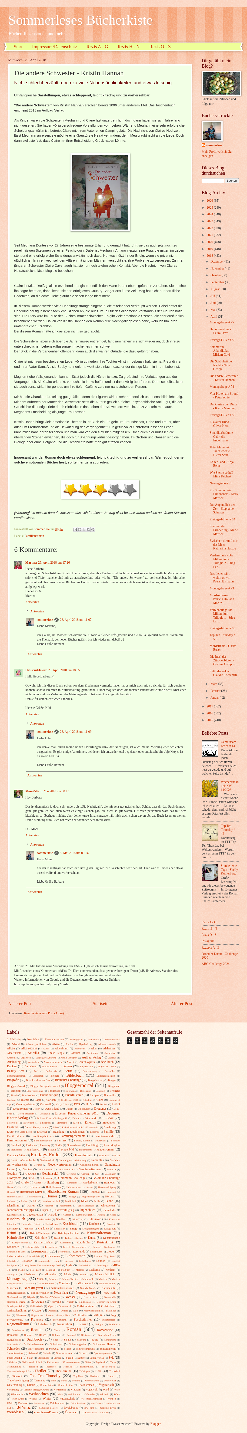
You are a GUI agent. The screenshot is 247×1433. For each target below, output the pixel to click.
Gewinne (30, 1173)
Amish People (55, 1053)
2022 (210, 228)
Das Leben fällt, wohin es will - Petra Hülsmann (222, 577)
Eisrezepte (62, 1122)
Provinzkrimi (60, 1319)
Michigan (12, 1274)
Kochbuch (70, 1223)
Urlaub (31, 1385)
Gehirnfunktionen (89, 1164)
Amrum (75, 1053)
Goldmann (46, 1178)
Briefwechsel (29, 1095)
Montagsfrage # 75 (222, 322)
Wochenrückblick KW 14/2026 (230, 785)
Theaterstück (108, 1366)
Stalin (30, 1357)
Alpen (46, 1048)
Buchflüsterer (74, 1095)
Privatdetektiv (15, 1319)
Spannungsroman (103, 1353)
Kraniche (28, 1228)
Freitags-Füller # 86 (222, 340)
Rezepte (37, 1330)
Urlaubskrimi (47, 1385)
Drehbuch (45, 1113)
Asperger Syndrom (46, 1057)
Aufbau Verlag (91, 1057)
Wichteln (104, 1394)
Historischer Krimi (31, 1191)
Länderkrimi (84, 1265)
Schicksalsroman (33, 1344)
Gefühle (37, 1164)
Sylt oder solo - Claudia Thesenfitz (223, 673)
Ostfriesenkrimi (86, 1306)
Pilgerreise (36, 1315)
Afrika (56, 1044)
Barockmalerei (49, 1066)
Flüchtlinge (92, 1145)
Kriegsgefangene (90, 1228)
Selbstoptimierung (85, 1348)
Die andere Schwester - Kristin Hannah (223, 378)
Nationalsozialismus (62, 1288)
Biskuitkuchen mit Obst (38, 1080)
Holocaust (111, 1191)
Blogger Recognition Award (45, 1086)
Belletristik (51, 1071)
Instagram (208, 941)
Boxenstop (85, 1090)
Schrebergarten (78, 1344)
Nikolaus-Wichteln (50, 1297)
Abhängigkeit (76, 1039)
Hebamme (34, 1187)
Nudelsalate (85, 1301)
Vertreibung (60, 1389)
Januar (215, 697)
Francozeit (16, 1149)
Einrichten (45, 1122)
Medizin (110, 1269)
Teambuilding (14, 1366)
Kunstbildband (111, 1237)
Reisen (83, 1324)
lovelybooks (71, 1407)
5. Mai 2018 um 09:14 (74, 853)
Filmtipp (115, 1140)
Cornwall (45, 1104)
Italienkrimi (66, 1205)
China (100, 1099)
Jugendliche (109, 1210)
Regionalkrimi (18, 1324)
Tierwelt (17, 1376)
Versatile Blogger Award (36, 1389)
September (217, 282)
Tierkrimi (114, 1371)
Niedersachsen (14, 1297)
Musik (40, 1279)
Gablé (14, 1160)
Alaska (69, 1044)
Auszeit (71, 1062)
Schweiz (54, 1348)
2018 (210, 255)
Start (18, 46)
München (12, 1288)
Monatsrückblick (105, 1274)
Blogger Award (16, 1086)
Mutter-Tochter (70, 1279)
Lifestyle (11, 1260)
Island (109, 1201)
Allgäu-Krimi (29, 1048)
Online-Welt (36, 1306)
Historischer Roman (63, 1191)
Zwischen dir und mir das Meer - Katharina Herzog (223, 544)
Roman (73, 1329)
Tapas (113, 1362)
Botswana (71, 1090)
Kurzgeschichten (43, 1242)
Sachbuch (34, 1339)
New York (110, 1292)
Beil (36, 1071)
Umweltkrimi (92, 1380)
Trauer (111, 1376)
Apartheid (26, 1057)
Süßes (88, 1362)
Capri (38, 1099)
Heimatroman (74, 1187)
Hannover (109, 1182)
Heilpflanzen (53, 1187)
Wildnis (33, 1398)
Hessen (89, 1187)
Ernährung (110, 1127)
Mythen (30, 1283)
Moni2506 (32, 791)
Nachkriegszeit (33, 1288)
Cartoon (51, 1099)
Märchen (64, 1283)
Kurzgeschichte (20, 1242)
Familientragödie (43, 1140)
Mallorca (94, 1269)
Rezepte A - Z (210, 947)
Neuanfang (61, 1292)
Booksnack (54, 1090)
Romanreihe (105, 1330)
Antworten (32, 602)
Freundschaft (83, 1155)
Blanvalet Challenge (68, 1080)
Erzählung (58, 1131)
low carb (89, 1407)
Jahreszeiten (108, 1205)
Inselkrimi (70, 1201)
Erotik (10, 1131)
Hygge (72, 1196)
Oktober (216, 275)
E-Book (108, 1118)
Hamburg (53, 1182)
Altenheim (79, 1048)
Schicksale (12, 1344)
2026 (210, 200)
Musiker (53, 1279)
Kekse (113, 1214)
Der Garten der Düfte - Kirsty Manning (223, 406)
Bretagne (115, 1090)
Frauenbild (67, 1149)
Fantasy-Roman (82, 1140)
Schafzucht (110, 1339)
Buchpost (95, 1095)
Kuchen (79, 1237)
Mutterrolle (88, 1279)
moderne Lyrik (108, 1407)
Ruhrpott (56, 1335)
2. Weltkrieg (14, 1039)
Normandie (110, 1297)
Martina (31, 562)
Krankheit (43, 1228)
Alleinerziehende (107, 1044)
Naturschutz (108, 1288)
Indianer (11, 1201)
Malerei (80, 1269)
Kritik (57, 1237)
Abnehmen (93, 1039)
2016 (210, 713)
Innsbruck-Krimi (51, 1201)
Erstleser (42, 1131)
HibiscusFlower (36, 670)
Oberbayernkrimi (16, 1306)
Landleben (13, 1247)
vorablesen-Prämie (46, 1412)
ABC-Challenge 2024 (216, 964)
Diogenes (100, 1108)
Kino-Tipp (77, 1219)
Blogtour (16, 1090)
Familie (108, 1131)
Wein (60, 1394)
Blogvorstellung (35, 1090)
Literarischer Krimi (48, 1260)
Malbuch (65, 1269)
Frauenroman (105, 1149)
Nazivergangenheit (16, 1292)
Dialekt (69, 1108)
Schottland (56, 1344)
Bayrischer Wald (107, 1066)
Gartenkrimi (47, 1160)
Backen (12, 1066)
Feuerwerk (100, 1140)
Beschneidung (90, 1071)
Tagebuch (101, 1362)
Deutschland (52, 1108)
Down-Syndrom (26, 1113)
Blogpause (114, 1086)
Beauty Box (15, 1071)
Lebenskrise (51, 1247)
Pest (9, 1315)
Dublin (76, 1118)
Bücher (25, 1099)
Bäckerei (11, 1099)
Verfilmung (13, 1389)
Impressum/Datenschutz (54, 46)
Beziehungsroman (16, 1075)
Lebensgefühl (32, 1247)
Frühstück (104, 1155)
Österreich (71, 1412)
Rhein (57, 1330)
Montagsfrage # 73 (222, 588)
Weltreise (90, 1394)
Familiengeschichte (72, 1136)
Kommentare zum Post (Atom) (44, 1013)
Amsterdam (92, 1053)
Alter (94, 1048)
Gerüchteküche (65, 1169)
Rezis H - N (129, 46)
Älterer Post (181, 1003)
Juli (213, 296)
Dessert (36, 1108)
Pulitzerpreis (108, 1319)
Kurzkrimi (65, 1242)
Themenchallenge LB (18, 1371)
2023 (210, 221)
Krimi (11, 1233)
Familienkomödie (104, 1136)
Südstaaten (52, 1362)
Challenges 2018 (70, 1099)
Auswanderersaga (53, 1062)
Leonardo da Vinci (16, 1251)
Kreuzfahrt (59, 1228)
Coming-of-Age (25, 1104)
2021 (210, 235)
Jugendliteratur (14, 1214)
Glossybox (14, 1178)
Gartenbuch (28, 1160)
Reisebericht (45, 1324)
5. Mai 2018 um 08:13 (54, 791)
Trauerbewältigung (18, 1380)
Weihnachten (39, 1394)
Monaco (84, 1274)
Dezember (217, 261)
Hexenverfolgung (107, 1187)
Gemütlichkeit (45, 1169)
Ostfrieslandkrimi (17, 1310)
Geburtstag (80, 1160)
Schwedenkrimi (36, 1348)
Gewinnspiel (50, 1173)
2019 (210, 249)
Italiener (49, 1205)
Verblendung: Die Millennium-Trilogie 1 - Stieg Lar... (222, 615)
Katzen (101, 1214)
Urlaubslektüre (65, 1385)
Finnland (16, 1145)
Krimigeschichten (68, 1233)
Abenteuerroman (54, 1039)
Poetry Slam (63, 1315)
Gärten (37, 1182)
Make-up (51, 1269)
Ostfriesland (108, 1306)
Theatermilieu (87, 1366)
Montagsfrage (17, 1278)
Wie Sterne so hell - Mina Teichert (222, 474)
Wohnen (111, 1398)
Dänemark (90, 1118)
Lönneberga (101, 1265)
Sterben (58, 1357)
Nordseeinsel (91, 1297)
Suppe (81, 1357)
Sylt (111, 1357)
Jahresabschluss (86, 1205)
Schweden (13, 1348)
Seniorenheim (108, 1348)
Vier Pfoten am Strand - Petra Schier (224, 395)
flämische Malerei (48, 1407)
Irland (84, 1201)
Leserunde (79, 1251)
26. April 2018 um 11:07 (76, 619)
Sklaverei (33, 1353)
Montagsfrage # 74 (222, 386)
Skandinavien (15, 1353)
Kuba (68, 1237)
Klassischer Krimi (30, 1224)
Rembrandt (114, 1324)
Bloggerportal (79, 1085)
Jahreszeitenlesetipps (20, 1210)
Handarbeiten (90, 1182)
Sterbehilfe (43, 1357)
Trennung (39, 1380)
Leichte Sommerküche (75, 1247)
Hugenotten (35, 1196)
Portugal (98, 1315)
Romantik (12, 1335)
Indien (24, 1201)
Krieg (73, 1228)
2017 (210, 706)
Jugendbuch (87, 1210)
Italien (31, 1205)
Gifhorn (85, 1173)
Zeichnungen (57, 1403)
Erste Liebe (26, 1131)
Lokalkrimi (85, 1260)
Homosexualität (15, 1196)
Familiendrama (15, 1136)
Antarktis (12, 1057)
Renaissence (18, 1330)
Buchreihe (110, 1095)
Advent (15, 1044)
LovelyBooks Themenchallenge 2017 (41, 1265)
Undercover (110, 1380)
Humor (51, 1196)
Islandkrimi (13, 1205)
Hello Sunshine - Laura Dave (220, 331)
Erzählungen (77, 1131)
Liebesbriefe (33, 1256)
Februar (215, 691)
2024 (210, 214)
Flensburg (45, 1145)
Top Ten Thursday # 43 (228, 829)
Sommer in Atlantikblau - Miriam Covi (220, 350)
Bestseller (110, 1071)
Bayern (67, 1066)
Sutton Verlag (97, 1357)
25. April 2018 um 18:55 (64, 670)
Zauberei (23, 1403)
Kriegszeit (110, 1228)
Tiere (98, 1371)
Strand (69, 1357)
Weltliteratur (74, 1394)
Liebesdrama (52, 1256)
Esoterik (94, 1131)
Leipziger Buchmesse (104, 1247)
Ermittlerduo (92, 1127)
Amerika (33, 1053)
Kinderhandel (44, 1219)
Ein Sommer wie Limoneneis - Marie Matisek (224, 494)
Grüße (25, 1182)
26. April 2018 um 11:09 (76, 731)
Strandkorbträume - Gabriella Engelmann (222, 436)
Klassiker (95, 1219)
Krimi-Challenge (40, 1233)
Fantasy (62, 1140)
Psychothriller (83, 1319)
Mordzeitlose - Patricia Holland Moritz (222, 599)
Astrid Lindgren (68, 1057)
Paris (76, 1310)
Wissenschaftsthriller (91, 1398)
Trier (53, 1380)
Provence (37, 1319)
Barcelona (30, 1066)
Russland (71, 1335)
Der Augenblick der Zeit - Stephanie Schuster (222, 508)
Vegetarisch (106, 1385)
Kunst (92, 1237)
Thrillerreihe (63, 1371)
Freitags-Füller (46, 1154)
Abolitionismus (112, 1039)
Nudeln (70, 1301)
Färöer (116, 1155)
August (215, 289)
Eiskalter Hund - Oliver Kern (220, 424)
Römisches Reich (106, 1335)
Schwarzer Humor (104, 1344)
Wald (106, 1389)
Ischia (97, 1201)
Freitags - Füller (16, 1155)
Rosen (42, 1335)
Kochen (94, 1224)
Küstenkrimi (105, 1242)
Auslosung (14, 1062)
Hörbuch (110, 1196)
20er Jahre (33, 1039)
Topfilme (78, 1376)
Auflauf (112, 1057)
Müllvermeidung (107, 1283)
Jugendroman (35, 1214)
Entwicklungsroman (36, 1127)
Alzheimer (109, 1048)
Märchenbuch (85, 1283)
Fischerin (31, 1145)
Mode (67, 1274)
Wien (117, 1394)
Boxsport (100, 1090)
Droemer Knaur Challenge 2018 (76, 1113)
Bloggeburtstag (96, 1080)
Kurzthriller (83, 1242)
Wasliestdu (17, 1394)
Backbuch (107, 1062)
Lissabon (27, 1260)
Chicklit (87, 1099)
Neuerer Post (19, 1003)
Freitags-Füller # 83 (222, 628)
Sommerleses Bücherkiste (80, 20)
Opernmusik (65, 1306)
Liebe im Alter (15, 1256)
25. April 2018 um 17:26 (54, 562)
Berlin (68, 1071)
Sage (55, 1339)
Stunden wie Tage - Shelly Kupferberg (229, 869)
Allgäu (11, 1048)
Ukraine (76, 1380)
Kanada (52, 1214)
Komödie (111, 1224)
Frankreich (33, 1149)
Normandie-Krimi (16, 1301)
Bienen (54, 1075)
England (12, 1127)
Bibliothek (38, 1075)
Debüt (116, 1104)
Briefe (14, 1095)
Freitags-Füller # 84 (222, 519)
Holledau (95, 1191)
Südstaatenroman (71, 1362)
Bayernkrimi (86, 1066)
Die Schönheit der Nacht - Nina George (221, 365)
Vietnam (75, 1389)
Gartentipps (65, 1160)
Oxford (64, 1310)
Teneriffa (67, 1366)
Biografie (13, 1080)
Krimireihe (15, 1237)
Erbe (55, 1127)
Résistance (86, 1335)
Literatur (68, 1260)
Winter (47, 1398)
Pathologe (111, 1310)
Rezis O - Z (160, 46)
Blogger (112, 1080)
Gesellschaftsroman (90, 1169)
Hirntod (11, 1191)
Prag (113, 1315)
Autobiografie (87, 1062)
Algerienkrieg (85, 1044)
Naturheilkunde (88, 1288)
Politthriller (81, 1315)
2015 (210, 720)
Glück (31, 1178)
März (214, 684)
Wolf (10, 1403)
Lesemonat (39, 1251)
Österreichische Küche (97, 1412)
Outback (52, 1310)
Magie (21, 1269)
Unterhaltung (14, 1385)
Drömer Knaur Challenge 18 (52, 1118)
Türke (64, 1380)
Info (35, 1201)
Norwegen (37, 1301)
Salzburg (81, 1339)
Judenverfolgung (64, 1210)
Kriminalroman (99, 1233)
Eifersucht (28, 1122)
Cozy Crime (62, 1104)
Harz (20, 1187)
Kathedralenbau (84, 1214)
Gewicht (111, 1169)
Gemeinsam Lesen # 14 (228, 744)
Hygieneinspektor (90, 1196)
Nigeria (31, 1297)
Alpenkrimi (61, 1048)
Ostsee (36, 1310)
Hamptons (72, 1182)
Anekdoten (109, 1053)
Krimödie (41, 1237)
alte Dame (96, 1403)
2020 (210, 242)
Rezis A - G (97, 46)
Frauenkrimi (85, 1149)
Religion (99, 1324)
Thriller (40, 1371)
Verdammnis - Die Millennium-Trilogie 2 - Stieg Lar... (222, 561)
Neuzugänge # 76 (221, 483)
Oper (50, 1306)
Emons (89, 1122)
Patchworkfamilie (92, 1310)
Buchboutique (49, 1095)
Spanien (83, 1353)
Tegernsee (50, 1366)
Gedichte (97, 1160)
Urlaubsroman (85, 1385)
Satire (95, 1339)
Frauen (52, 1149)
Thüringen (84, 1371)
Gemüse (27, 1169)
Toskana (94, 1376)
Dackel (103, 1104)
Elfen (76, 1122)
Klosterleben (51, 1224)
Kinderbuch (16, 1219)
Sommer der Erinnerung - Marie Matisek (224, 530)
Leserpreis (63, 1251)
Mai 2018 (35, 1269)
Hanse (10, 1187)
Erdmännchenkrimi (72, 1127)
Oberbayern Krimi (106, 1301)
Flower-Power (74, 1145)
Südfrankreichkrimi (32, 1362)
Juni (213, 303)
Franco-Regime (112, 1145)
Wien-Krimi (18, 1398)
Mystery (102, 1279)
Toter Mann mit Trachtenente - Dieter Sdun (221, 451)
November (217, 268)
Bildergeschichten (106, 1075)
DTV (89, 1104)
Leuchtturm (96, 1251)
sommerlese (45, 619)
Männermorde (46, 1283)
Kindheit (61, 1219)
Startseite (101, 1003)
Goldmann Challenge (72, 1178)
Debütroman (20, 1108)
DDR (77, 1104)
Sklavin (47, 1353)
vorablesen (15, 1412)
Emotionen (108, 1122)
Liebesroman (75, 1256)
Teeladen (33, 1366)
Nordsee (70, 1297)
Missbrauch (30, 1274)
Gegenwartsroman (59, 1164)
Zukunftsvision (78, 1403)
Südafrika (12, 1362)
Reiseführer (64, 1324)
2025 (210, 207)
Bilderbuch (74, 1075)
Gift (97, 1173)
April (214, 316)
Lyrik (69, 1265)
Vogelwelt (91, 1389)
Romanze (29, 1335)
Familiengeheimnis (42, 1136)
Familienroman (34, 536)
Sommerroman (64, 1353)
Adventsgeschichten (36, 1044)
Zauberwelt (39, 1403)
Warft (117, 1389)
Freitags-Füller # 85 (222, 415)
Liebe (110, 1251)
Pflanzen (21, 1315)
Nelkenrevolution (40, 1292)
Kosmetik (12, 1228)
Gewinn (12, 1173)
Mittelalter (51, 1274)
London (100, 1260)
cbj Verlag (23, 1407)
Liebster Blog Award (105, 1256)
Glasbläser (110, 1173)
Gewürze (71, 1173)
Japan (45, 1210)
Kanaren (67, 1214)
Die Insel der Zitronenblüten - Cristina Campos (222, 660)
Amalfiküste (14, 1053)
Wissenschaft (67, 1398)
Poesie (49, 1315)
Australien (33, 1062)
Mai (213, 310)
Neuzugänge (85, 1292)
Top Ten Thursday (45, 1376)
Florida (58, 1145)
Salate (67, 1339)
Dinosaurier (84, 1108)
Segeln (67, 1348)
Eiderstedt (12, 1122)
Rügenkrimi (14, 1339)
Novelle (56, 1301)
